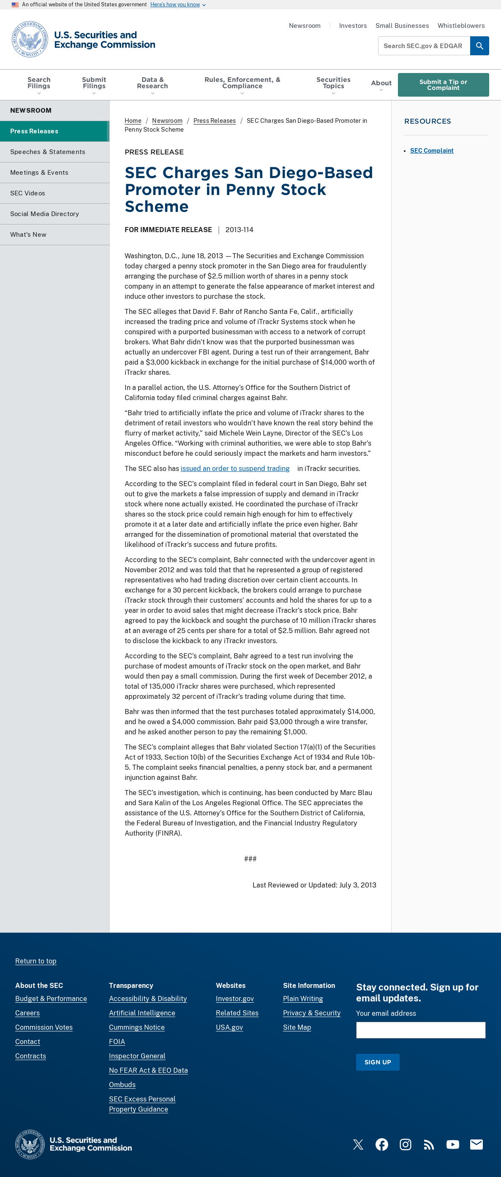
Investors (353, 25)
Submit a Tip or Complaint (443, 84)
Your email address (386, 1013)
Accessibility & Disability (148, 999)
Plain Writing (303, 999)
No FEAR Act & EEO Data (148, 1070)
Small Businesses (402, 25)
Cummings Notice (137, 1027)
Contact (27, 1042)
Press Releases (214, 120)
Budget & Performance (51, 999)
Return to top (36, 961)
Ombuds (122, 1085)
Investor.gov (235, 999)
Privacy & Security (312, 1013)
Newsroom (305, 25)
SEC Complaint (432, 150)
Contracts (30, 1056)
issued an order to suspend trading (235, 469)
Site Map (297, 1027)
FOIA (117, 1042)
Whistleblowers (461, 25)
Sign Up (378, 1062)
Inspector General (137, 1056)
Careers (27, 1013)
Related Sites (237, 1013)
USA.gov (229, 1027)
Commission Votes (44, 1027)
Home (133, 120)
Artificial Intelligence (142, 1013)
